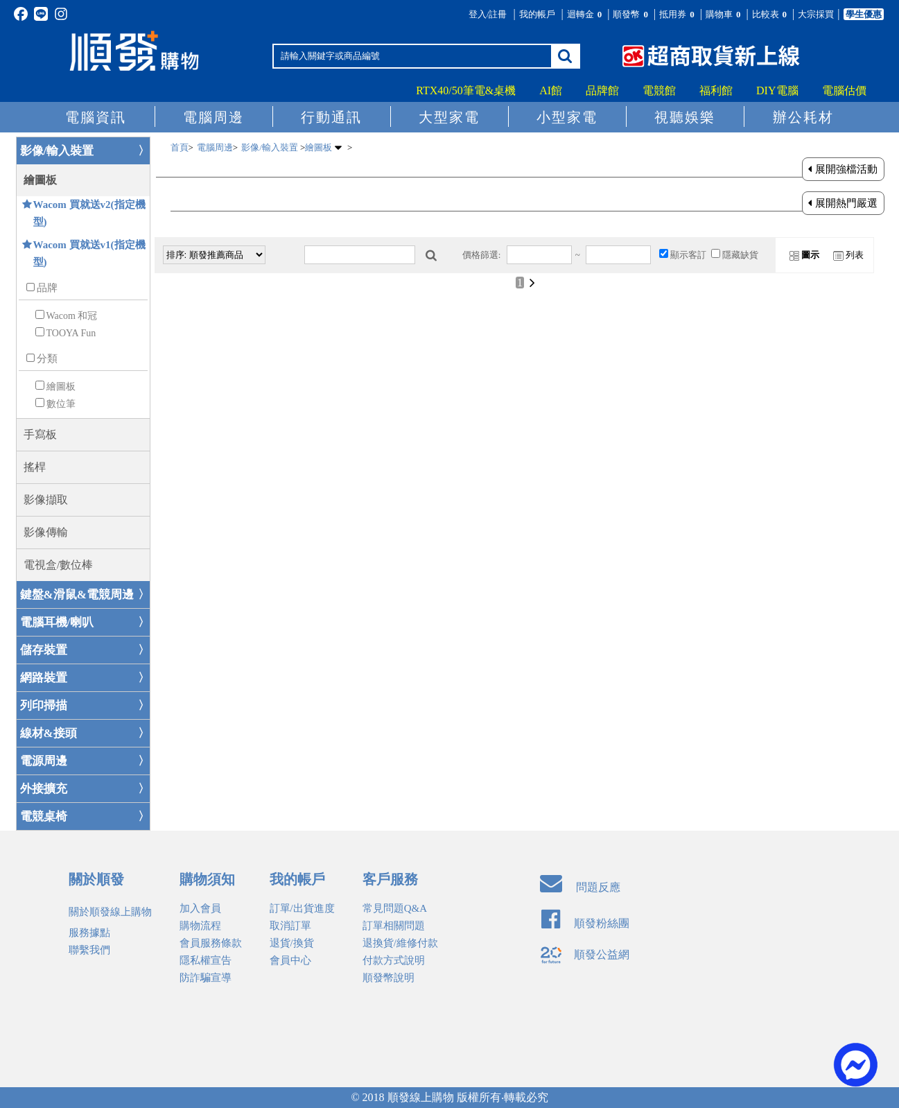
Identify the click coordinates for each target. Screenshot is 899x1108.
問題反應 (580, 887)
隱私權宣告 (206, 960)
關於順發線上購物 (110, 911)
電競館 (659, 90)
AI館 (550, 90)
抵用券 (678, 14)
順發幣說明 (388, 977)
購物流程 (200, 925)
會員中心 (290, 960)
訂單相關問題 (394, 925)
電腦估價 (844, 90)
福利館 (716, 90)
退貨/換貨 (292, 943)
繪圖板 (61, 386)
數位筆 (61, 404)
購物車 (724, 14)
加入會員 (200, 908)
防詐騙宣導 (206, 977)
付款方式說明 (394, 960)
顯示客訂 (688, 255)
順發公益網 (584, 954)
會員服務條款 (211, 943)
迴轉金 (585, 14)
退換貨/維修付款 (400, 943)
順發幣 (631, 14)
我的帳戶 (537, 14)
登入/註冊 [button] (488, 14)
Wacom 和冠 (72, 316)
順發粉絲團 (585, 923)
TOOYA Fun (71, 333)
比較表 (770, 14)
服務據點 (89, 932)
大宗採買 (816, 14)
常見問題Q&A (395, 908)
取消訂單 (290, 925)
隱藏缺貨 (740, 255)
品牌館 (602, 90)
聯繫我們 (89, 949)
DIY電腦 (777, 90)
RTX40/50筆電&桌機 (466, 90)
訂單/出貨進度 (302, 908)
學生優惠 (864, 14)
